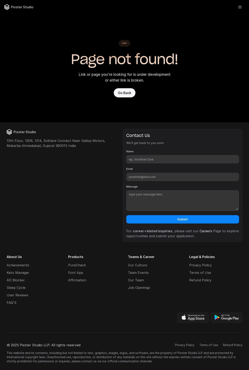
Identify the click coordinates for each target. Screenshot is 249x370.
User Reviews (17, 295)
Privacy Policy (200, 265)
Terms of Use (200, 273)
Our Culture (137, 265)
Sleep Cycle (16, 288)
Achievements (18, 265)
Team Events (138, 273)
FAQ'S (11, 302)
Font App (75, 273)
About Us (14, 257)
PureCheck (77, 265)
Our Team (136, 280)
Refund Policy (200, 280)
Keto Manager (18, 273)
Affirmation (77, 280)
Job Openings (139, 288)
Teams (133, 257)
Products (75, 257)
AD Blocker (16, 280)
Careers (206, 231)
